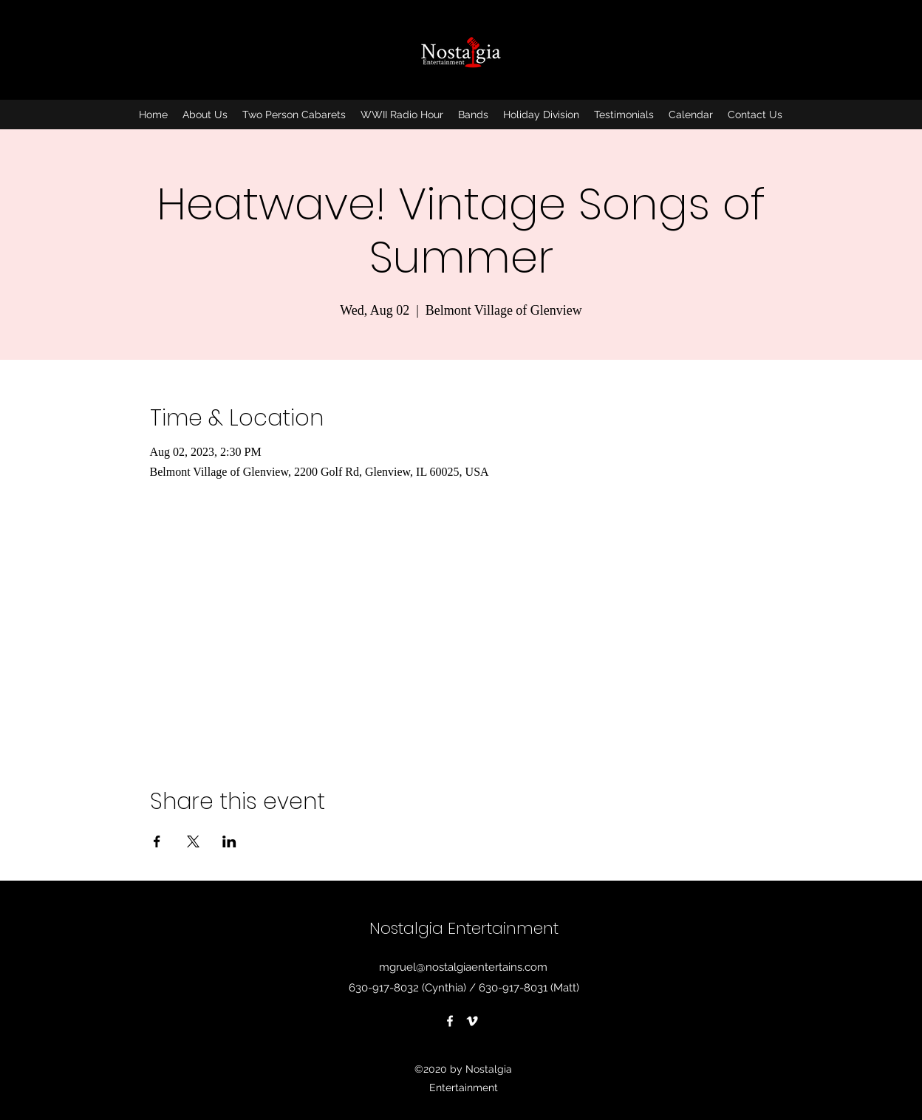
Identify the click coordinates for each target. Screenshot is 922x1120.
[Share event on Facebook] (157, 841)
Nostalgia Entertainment (464, 928)
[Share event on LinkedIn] (229, 841)
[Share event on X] (193, 841)
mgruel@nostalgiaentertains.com (463, 967)
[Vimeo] (472, 1021)
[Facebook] (450, 1021)
